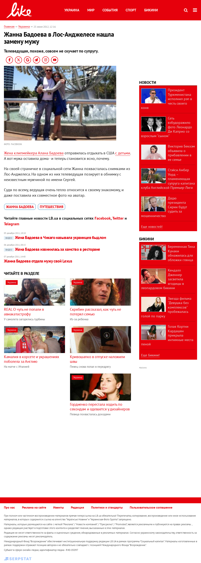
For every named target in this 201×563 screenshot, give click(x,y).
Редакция (77, 507)
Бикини (151, 10)
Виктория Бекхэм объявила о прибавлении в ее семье (181, 153)
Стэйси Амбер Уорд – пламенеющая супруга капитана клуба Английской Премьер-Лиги (168, 179)
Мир (90, 10)
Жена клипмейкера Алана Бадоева (34, 153)
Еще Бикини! (150, 355)
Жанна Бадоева (20, 207)
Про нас (9, 507)
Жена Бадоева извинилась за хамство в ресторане (52, 249)
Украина (71, 10)
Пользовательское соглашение (151, 507)
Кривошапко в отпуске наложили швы (97, 359)
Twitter (118, 218)
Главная (9, 26)
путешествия (51, 207)
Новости (147, 82)
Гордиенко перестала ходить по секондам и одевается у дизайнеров (100, 407)
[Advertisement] (37, 400)
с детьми (122, 153)
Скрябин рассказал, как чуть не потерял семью (95, 312)
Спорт (131, 10)
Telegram (11, 223)
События (110, 10)
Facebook (103, 218)
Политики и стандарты (107, 507)
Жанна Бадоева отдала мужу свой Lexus (38, 261)
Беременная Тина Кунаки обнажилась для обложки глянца (181, 253)
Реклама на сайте (34, 507)
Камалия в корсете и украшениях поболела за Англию (31, 359)
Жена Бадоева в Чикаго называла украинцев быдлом (55, 237)
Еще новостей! (152, 226)
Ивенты (58, 507)
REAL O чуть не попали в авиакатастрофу (24, 312)
